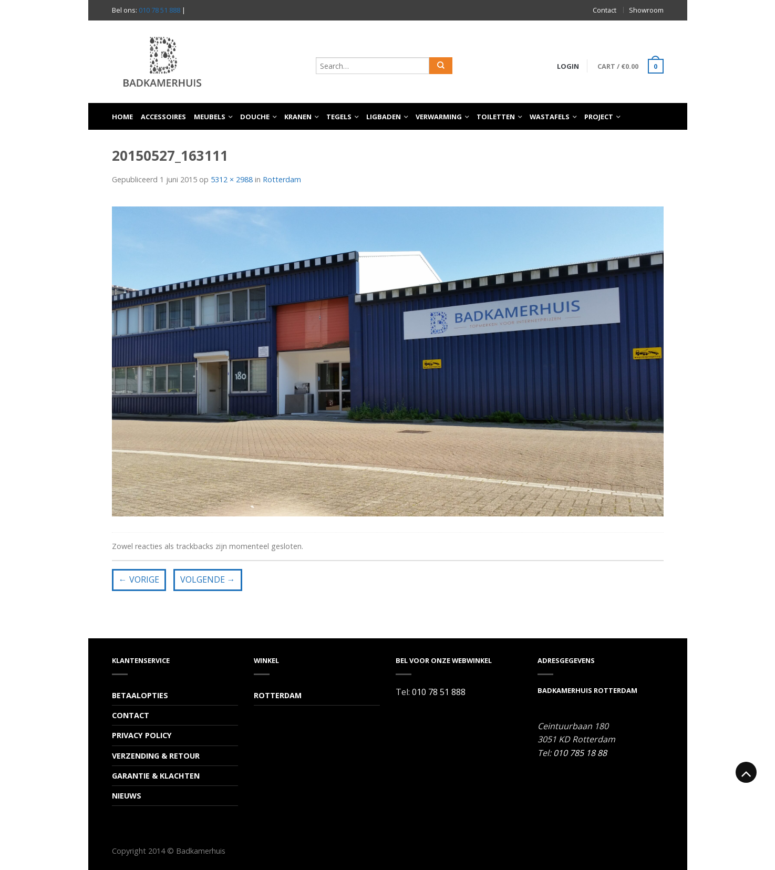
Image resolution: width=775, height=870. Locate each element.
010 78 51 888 (159, 10)
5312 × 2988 (232, 179)
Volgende (207, 579)
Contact (604, 10)
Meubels (209, 116)
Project (598, 116)
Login (568, 66)
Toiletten (496, 116)
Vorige (139, 579)
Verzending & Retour (156, 756)
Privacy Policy (142, 735)
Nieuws (126, 796)
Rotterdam (282, 179)
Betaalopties (140, 695)
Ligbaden (383, 116)
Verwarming (439, 116)
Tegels (339, 116)
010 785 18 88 (580, 753)
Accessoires (163, 116)
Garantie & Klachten (156, 776)
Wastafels (550, 116)
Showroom (646, 10)
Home (122, 116)
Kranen (298, 116)
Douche (255, 116)
